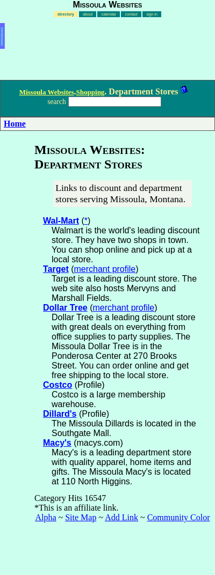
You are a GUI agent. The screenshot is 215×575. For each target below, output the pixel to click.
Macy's (57, 442)
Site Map (80, 517)
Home (15, 123)
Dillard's (60, 413)
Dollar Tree (65, 307)
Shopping (90, 92)
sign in (151, 14)
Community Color (178, 517)
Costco (57, 384)
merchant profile (105, 269)
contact (131, 14)
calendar (109, 14)
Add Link (121, 517)
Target (56, 269)
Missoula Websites (46, 92)
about (87, 14)
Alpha (45, 517)
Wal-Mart (61, 220)
